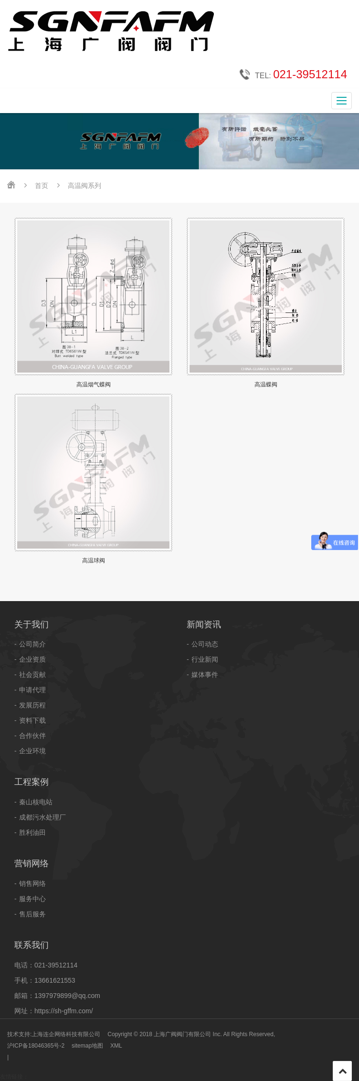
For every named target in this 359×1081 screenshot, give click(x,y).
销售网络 (32, 883)
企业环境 (32, 751)
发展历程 (32, 705)
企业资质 (32, 659)
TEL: (293, 75)
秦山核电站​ (36, 802)
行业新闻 (204, 659)
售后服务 (32, 914)
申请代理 (32, 690)
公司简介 (32, 644)
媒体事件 (204, 674)
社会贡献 (32, 674)
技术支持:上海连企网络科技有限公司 (53, 1034)
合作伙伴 (32, 735)
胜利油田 (32, 832)
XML (116, 1045)
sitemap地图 (87, 1045)
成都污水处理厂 (42, 817)
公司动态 (204, 644)
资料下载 (32, 720)
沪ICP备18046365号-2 (35, 1045)
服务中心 (32, 899)
